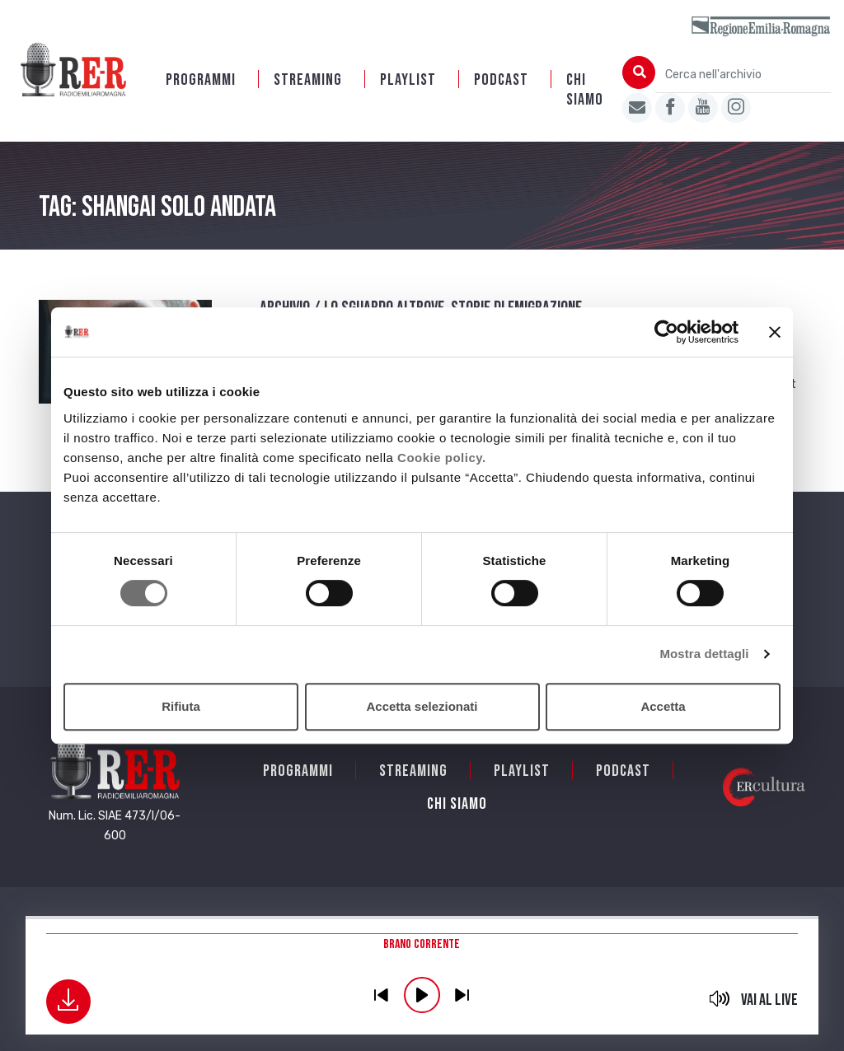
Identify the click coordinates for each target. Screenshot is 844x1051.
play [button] (422, 995)
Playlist (408, 80)
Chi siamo (584, 90)
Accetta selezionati (421, 706)
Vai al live (769, 1000)
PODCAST (501, 80)
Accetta (662, 706)
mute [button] (719, 998)
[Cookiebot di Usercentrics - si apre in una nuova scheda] (666, 332)
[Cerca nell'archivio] (743, 74)
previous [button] (381, 995)
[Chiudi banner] (775, 332)
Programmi (201, 80)
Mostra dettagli (703, 654)
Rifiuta (181, 706)
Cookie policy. (441, 458)
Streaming (308, 80)
